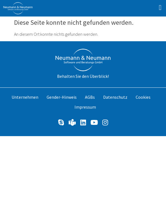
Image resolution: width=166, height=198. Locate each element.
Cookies (143, 97)
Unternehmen (25, 97)
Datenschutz (115, 97)
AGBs (90, 97)
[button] (160, 7)
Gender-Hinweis (62, 97)
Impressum (85, 107)
